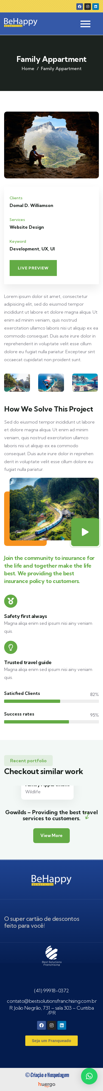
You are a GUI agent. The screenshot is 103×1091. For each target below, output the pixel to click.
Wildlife (33, 791)
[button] (89, 1076)
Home (28, 68)
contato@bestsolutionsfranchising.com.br (51, 1001)
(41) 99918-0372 (51, 990)
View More (51, 835)
